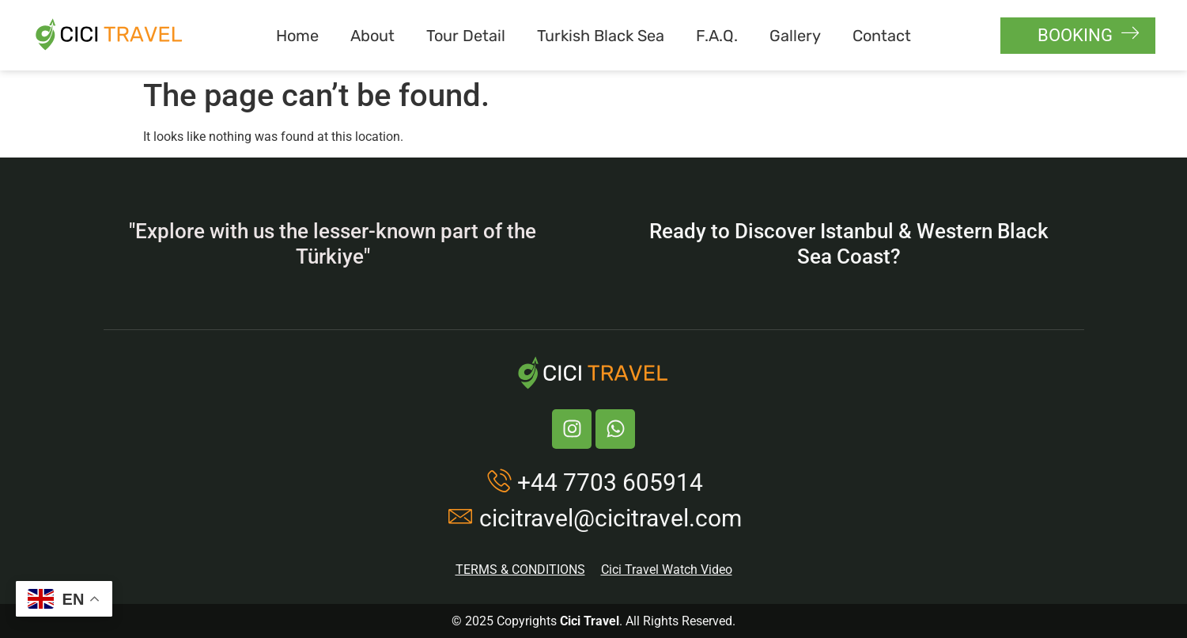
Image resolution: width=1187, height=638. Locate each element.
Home (297, 35)
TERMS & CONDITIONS (520, 569)
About (372, 35)
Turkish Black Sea (600, 35)
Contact (881, 35)
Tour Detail (465, 35)
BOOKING (1089, 34)
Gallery (795, 35)
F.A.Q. (717, 35)
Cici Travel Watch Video (666, 569)
